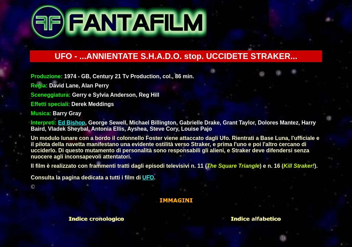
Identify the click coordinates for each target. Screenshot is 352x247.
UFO (148, 177)
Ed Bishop (71, 123)
